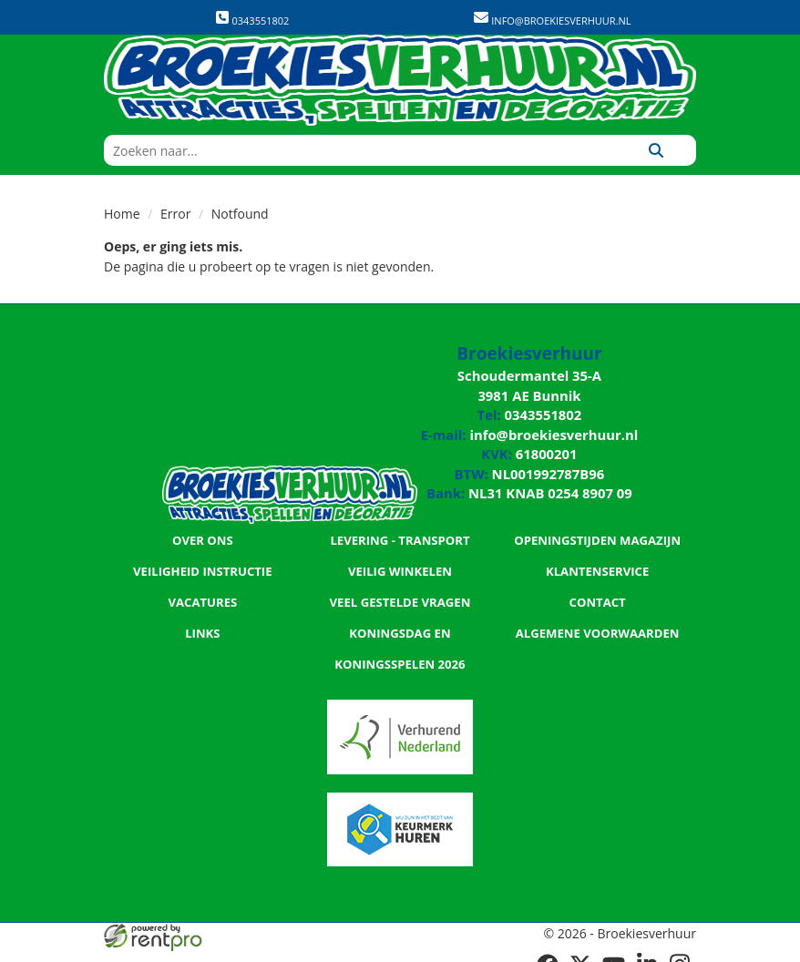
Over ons (202, 530)
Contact (597, 592)
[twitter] (581, 951)
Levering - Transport (400, 530)
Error (175, 213)
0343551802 (252, 18)
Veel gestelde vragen (399, 592)
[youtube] (614, 951)
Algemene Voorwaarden (598, 623)
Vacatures (203, 592)
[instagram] (679, 951)
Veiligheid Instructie (203, 561)
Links (202, 623)
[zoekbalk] (360, 150)
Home (122, 213)
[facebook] (548, 951)
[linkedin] (647, 951)
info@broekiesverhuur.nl (559, 20)
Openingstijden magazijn (597, 530)
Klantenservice (598, 561)
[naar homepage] (400, 80)
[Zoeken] (656, 150)
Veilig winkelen (399, 561)
